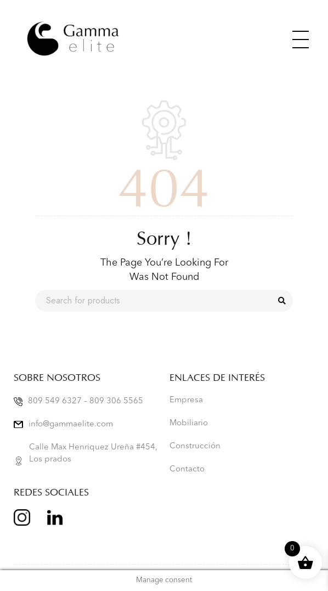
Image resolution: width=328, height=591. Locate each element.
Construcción (194, 446)
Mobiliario (188, 423)
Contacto (187, 469)
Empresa (186, 400)
